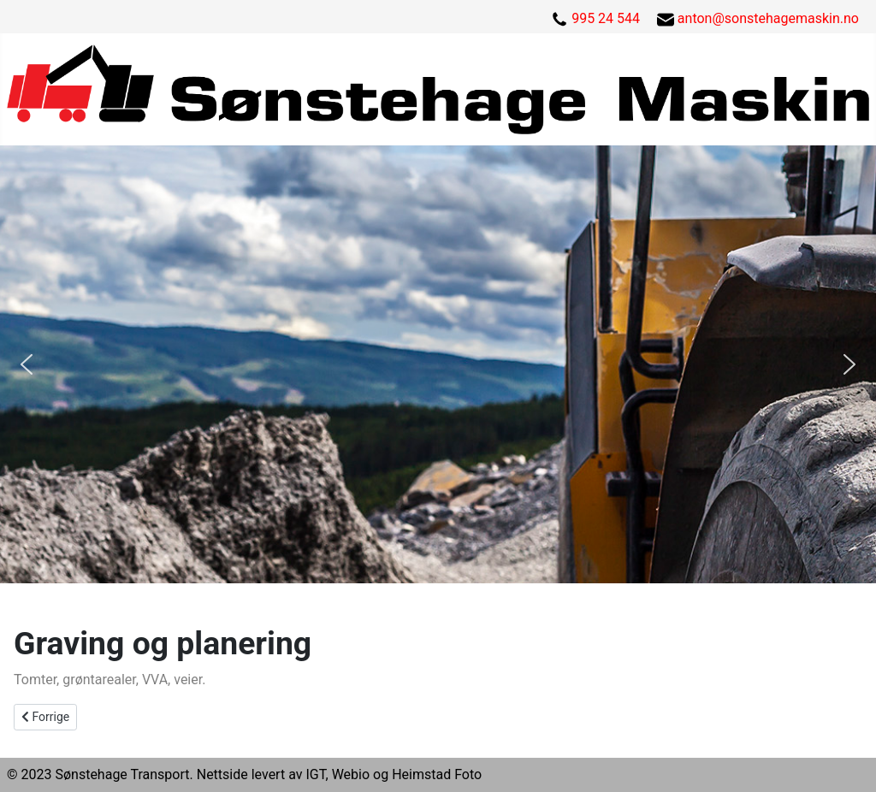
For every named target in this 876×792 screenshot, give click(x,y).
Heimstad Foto (437, 774)
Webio (351, 774)
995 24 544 (605, 18)
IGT (315, 774)
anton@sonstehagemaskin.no (768, 18)
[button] (26, 364)
